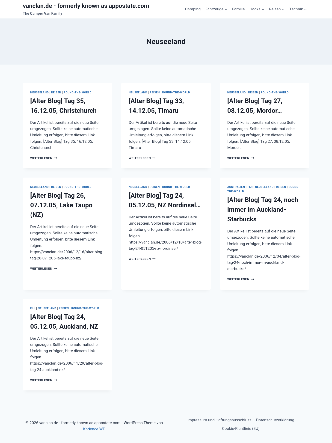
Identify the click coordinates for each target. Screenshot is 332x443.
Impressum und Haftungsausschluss (219, 420)
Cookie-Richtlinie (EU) (241, 428)
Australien (236, 187)
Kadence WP (94, 429)
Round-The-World (78, 92)
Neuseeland (39, 92)
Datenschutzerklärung (275, 420)
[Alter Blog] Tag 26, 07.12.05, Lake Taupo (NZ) (61, 205)
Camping (193, 9)
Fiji (250, 187)
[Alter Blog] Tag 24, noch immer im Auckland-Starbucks (262, 209)
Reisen (56, 92)
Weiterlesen (43, 158)
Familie (238, 9)
